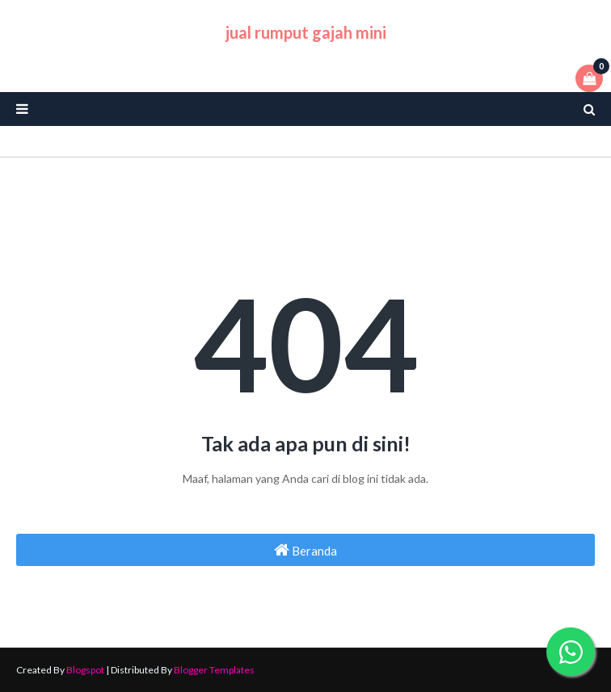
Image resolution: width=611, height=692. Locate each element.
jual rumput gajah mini (305, 32)
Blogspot (85, 670)
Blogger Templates (214, 670)
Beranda (305, 550)
